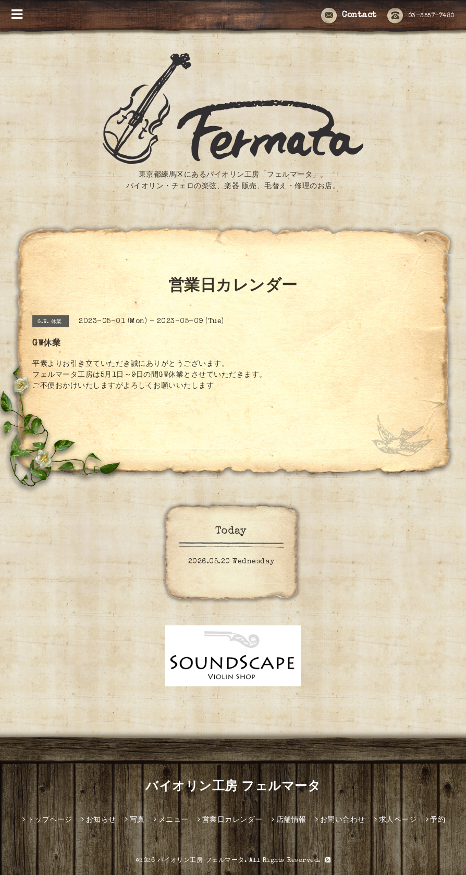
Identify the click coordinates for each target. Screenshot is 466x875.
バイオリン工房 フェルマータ (233, 787)
